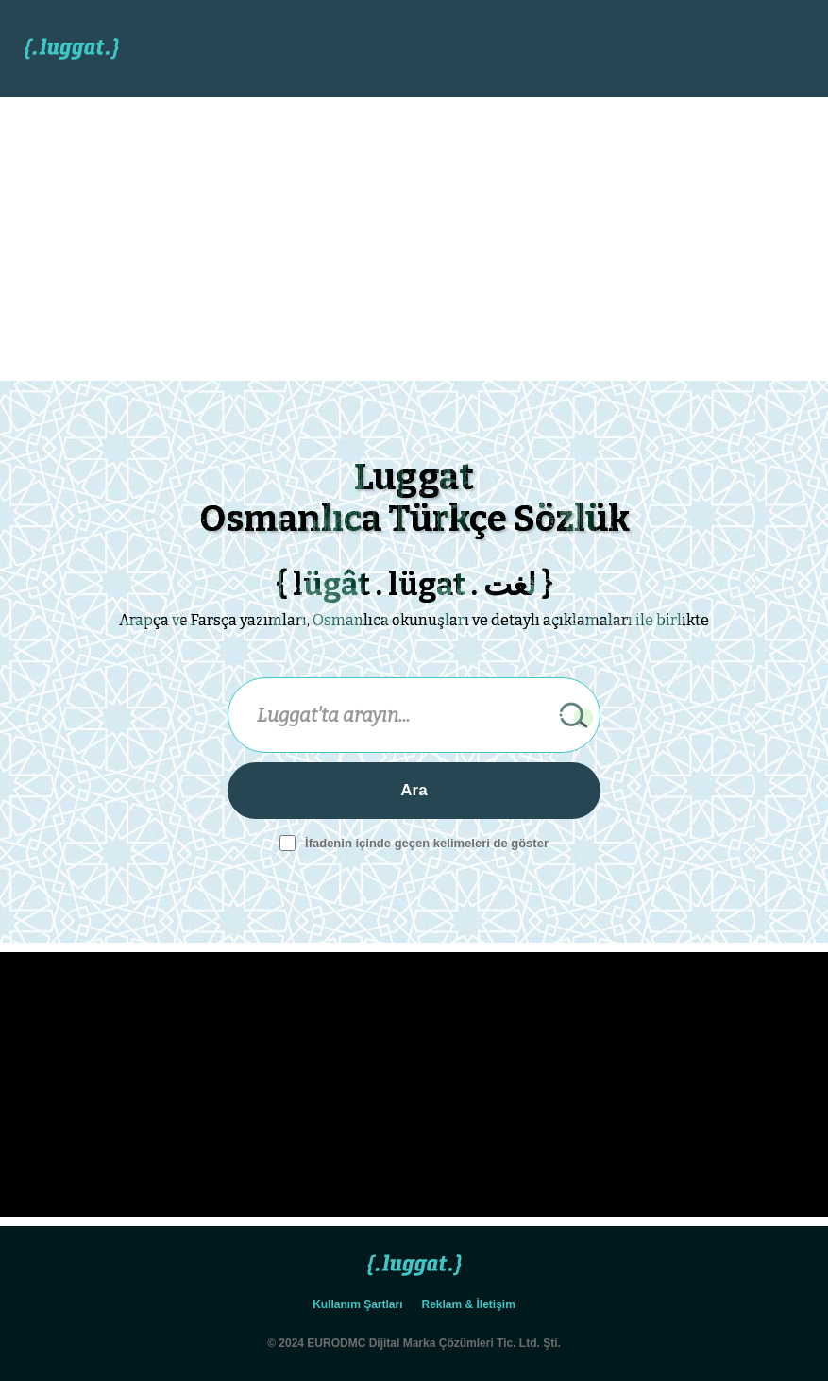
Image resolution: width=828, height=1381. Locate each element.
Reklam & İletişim (468, 1304)
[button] (766, 49)
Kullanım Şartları (357, 1304)
